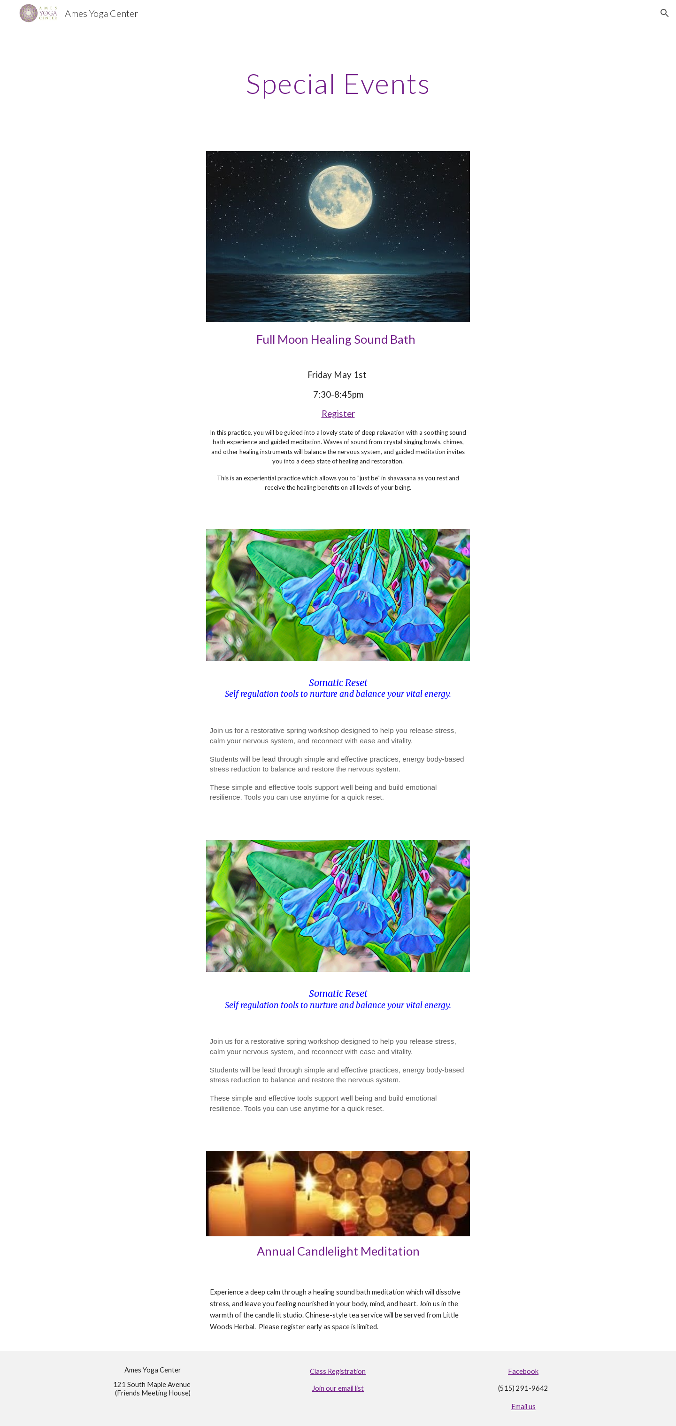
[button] (664, 13)
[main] (338, 83)
